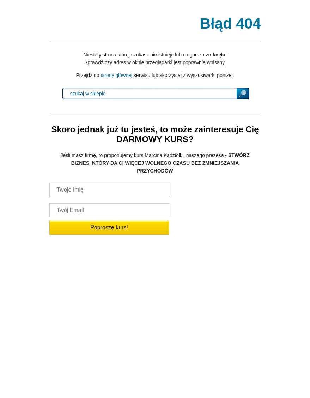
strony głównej (116, 75)
